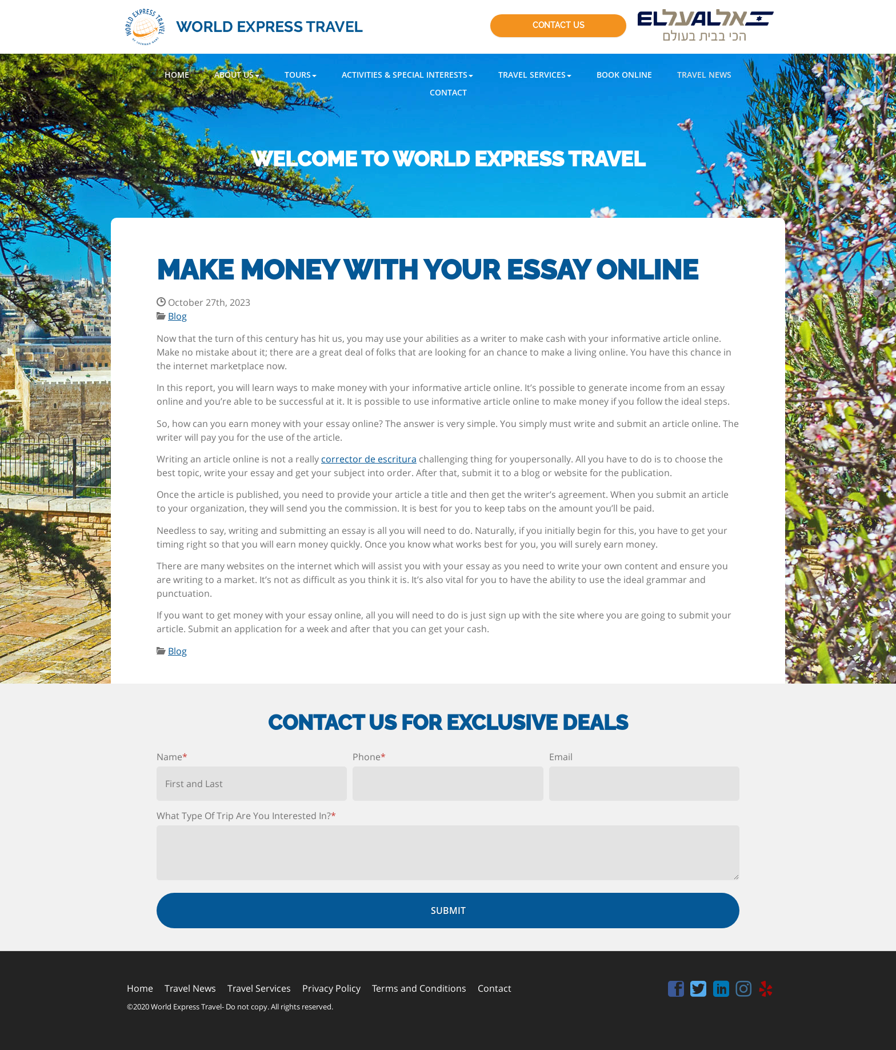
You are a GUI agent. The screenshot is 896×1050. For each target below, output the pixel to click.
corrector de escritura (369, 459)
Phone (369, 756)
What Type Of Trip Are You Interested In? (246, 815)
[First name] (252, 783)
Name (172, 756)
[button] (237, 74)
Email (561, 756)
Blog (177, 316)
